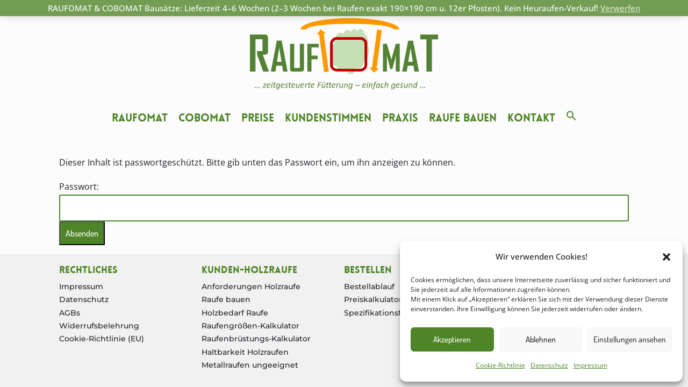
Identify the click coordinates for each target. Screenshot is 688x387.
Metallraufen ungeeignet (250, 365)
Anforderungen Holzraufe (251, 286)
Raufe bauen (463, 118)
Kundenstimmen (328, 118)
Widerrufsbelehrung (99, 326)
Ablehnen (541, 339)
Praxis (400, 118)
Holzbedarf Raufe (235, 313)
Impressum (590, 365)
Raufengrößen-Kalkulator (250, 326)
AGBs (69, 313)
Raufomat (140, 118)
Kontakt (531, 118)
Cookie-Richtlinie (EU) (101, 338)
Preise (257, 118)
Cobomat (204, 118)
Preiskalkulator (373, 299)
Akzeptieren (452, 339)
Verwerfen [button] (620, 8)
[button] (666, 257)
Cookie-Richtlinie (500, 365)
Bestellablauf (369, 286)
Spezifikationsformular (388, 313)
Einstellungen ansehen (629, 339)
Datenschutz (549, 365)
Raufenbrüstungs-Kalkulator (256, 338)
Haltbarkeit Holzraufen (245, 352)
